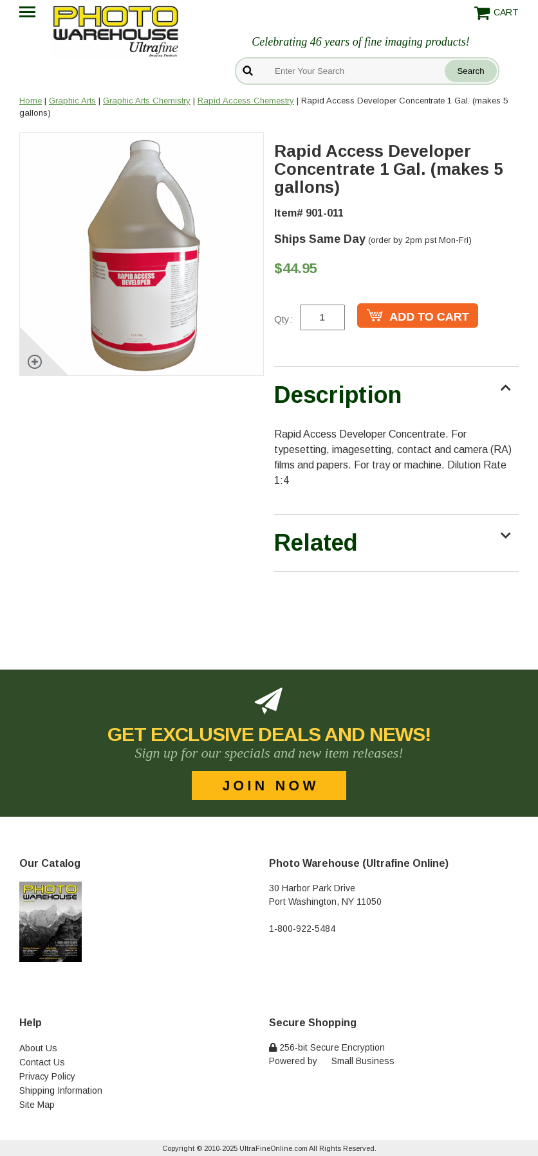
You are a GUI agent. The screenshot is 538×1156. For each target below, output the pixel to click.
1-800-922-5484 (302, 928)
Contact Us (42, 1062)
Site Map (37, 1104)
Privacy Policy (47, 1076)
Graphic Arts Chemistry (146, 100)
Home (30, 100)
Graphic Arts (72, 100)
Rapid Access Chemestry (246, 100)
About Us (38, 1048)
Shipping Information (60, 1090)
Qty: (283, 319)
